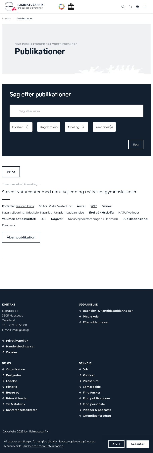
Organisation (15, 369)
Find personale (94, 404)
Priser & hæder (17, 398)
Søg (136, 144)
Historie (11, 387)
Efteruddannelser (96, 322)
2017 (94, 206)
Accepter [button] (138, 443)
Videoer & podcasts (97, 410)
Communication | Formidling (19, 184)
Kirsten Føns (25, 206)
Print (11, 172)
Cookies (11, 352)
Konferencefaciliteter (21, 410)
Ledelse (11, 381)
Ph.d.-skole (91, 316)
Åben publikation (21, 237)
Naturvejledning (13, 212)
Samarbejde (92, 387)
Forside (6, 18)
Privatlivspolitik (17, 340)
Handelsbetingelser (20, 346)
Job (85, 369)
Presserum (91, 381)
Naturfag (46, 212)
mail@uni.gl (20, 330)
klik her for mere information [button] (43, 446)
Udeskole (32, 212)
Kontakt (89, 375)
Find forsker (91, 392)
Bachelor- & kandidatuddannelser (108, 311)
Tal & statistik (15, 404)
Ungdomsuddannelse (69, 212)
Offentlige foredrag (97, 415)
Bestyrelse (13, 375)
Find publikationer (96, 398)
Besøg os (12, 392)
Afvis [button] (116, 443)
